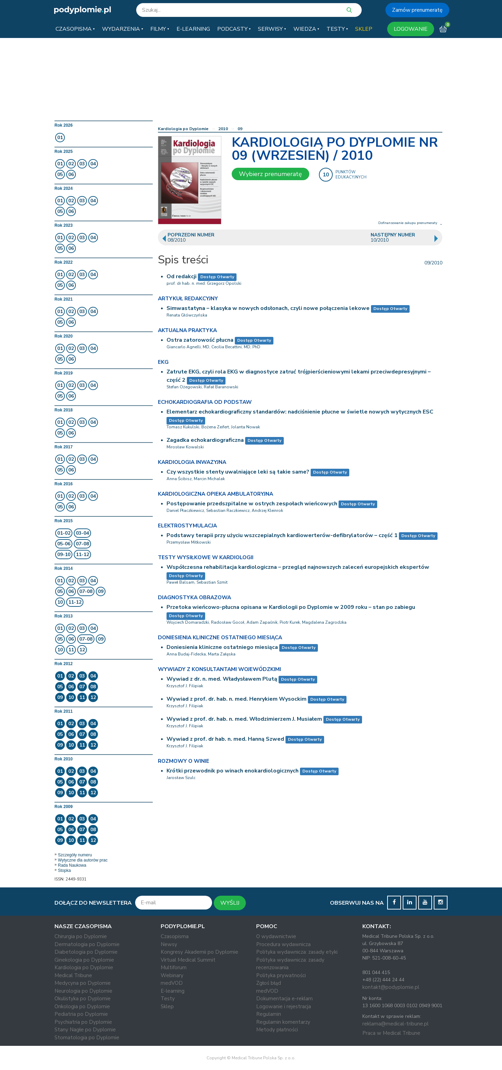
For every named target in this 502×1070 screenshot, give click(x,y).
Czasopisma (175, 936)
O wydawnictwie (276, 936)
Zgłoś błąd (268, 983)
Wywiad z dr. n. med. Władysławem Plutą (222, 679)
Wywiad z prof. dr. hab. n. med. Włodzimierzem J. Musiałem (244, 719)
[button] (75, 29)
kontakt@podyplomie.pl (390, 987)
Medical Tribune (73, 975)
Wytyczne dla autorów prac (83, 860)
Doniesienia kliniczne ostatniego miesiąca (222, 647)
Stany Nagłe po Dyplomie (85, 1029)
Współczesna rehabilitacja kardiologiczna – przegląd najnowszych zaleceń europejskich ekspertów (298, 567)
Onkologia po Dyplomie (82, 1006)
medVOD (172, 983)
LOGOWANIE (411, 29)
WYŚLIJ (229, 903)
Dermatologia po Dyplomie (87, 944)
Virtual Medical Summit (188, 959)
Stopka (64, 870)
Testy (168, 998)
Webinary (172, 975)
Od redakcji (182, 276)
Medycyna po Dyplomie (82, 983)
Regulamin (268, 1014)
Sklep (167, 1006)
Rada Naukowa (72, 865)
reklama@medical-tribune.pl (395, 1023)
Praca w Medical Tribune (391, 1033)
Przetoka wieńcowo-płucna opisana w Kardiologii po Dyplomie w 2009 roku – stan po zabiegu (291, 607)
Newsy (169, 944)
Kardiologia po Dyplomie (183, 129)
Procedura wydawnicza (283, 944)
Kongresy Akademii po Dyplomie (199, 952)
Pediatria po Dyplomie (81, 1014)
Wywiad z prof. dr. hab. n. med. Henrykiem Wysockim (237, 699)
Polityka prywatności (281, 975)
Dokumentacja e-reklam (284, 998)
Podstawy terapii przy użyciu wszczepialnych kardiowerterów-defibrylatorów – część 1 (282, 535)
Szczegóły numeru (75, 855)
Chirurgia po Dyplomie (80, 936)
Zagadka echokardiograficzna (205, 440)
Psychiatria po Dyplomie (83, 1022)
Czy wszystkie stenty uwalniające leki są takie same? (238, 472)
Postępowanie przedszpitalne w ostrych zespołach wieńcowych (252, 503)
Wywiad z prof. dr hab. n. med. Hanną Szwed (225, 739)
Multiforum (174, 967)
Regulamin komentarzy (283, 1022)
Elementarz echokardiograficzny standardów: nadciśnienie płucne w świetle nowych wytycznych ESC (300, 412)
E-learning (172, 991)
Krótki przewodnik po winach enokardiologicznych (233, 771)
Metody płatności (277, 1029)
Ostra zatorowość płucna (200, 340)
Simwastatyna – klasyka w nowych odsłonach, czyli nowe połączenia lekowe (268, 308)
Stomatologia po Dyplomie (86, 1037)
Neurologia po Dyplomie (83, 991)
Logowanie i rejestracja (283, 1006)
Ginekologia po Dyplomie (84, 959)
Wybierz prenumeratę (270, 174)
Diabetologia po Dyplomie (86, 952)
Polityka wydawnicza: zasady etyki (297, 952)
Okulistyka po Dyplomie (82, 998)
